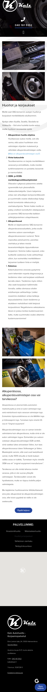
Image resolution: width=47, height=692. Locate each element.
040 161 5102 (23, 25)
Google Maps (12, 645)
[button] (23, 32)
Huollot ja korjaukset (23, 536)
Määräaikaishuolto (33, 531)
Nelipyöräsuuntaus (23, 546)
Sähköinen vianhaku (23, 541)
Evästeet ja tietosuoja (15, 673)
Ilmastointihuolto (13, 531)
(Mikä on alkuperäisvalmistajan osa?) (24, 154)
